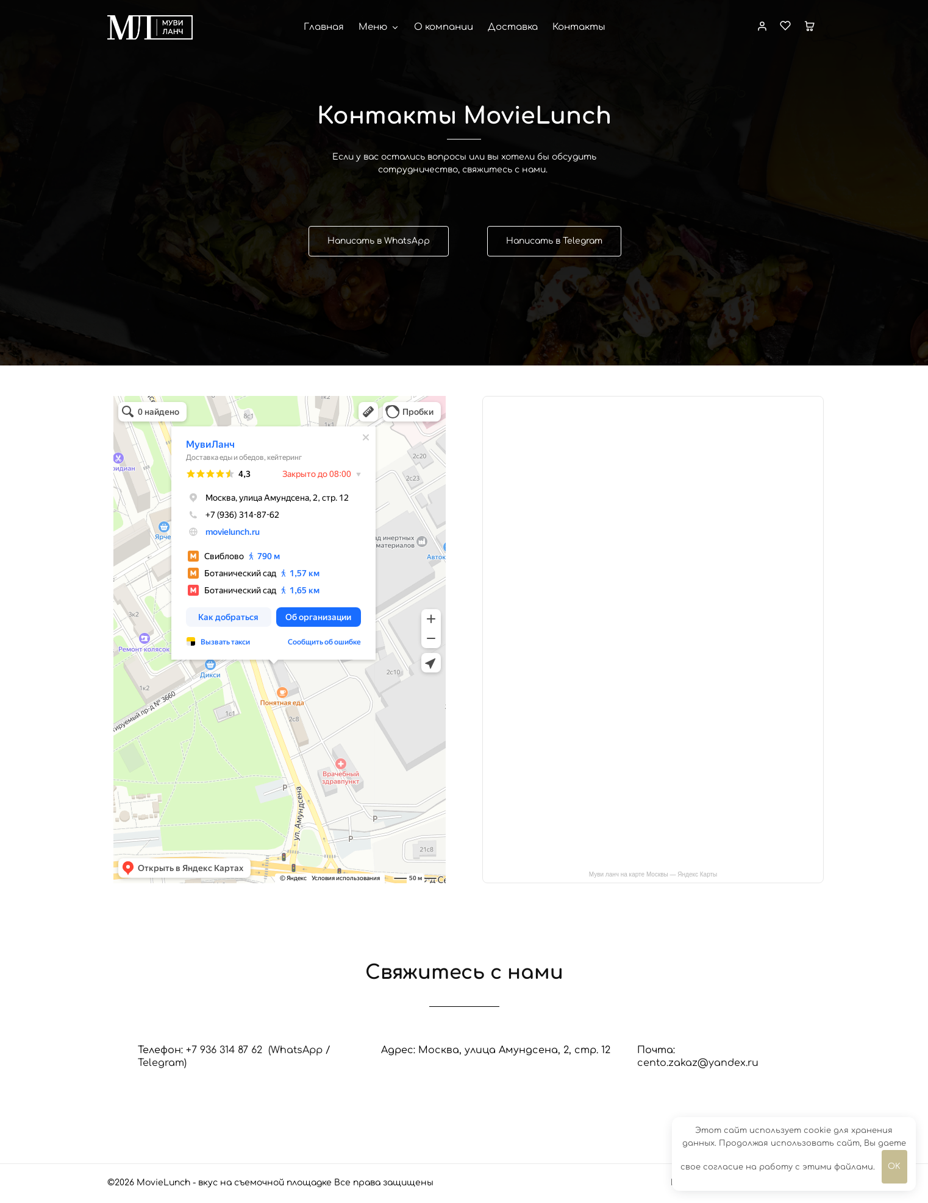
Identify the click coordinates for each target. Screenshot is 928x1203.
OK (894, 1166)
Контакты (578, 27)
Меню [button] (379, 27)
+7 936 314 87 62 (227, 1050)
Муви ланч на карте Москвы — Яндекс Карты (653, 874)
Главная (324, 27)
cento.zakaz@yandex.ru (697, 1062)
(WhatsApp (295, 1050)
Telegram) (162, 1062)
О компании (443, 27)
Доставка (513, 27)
